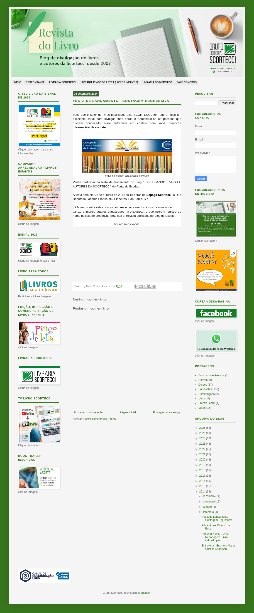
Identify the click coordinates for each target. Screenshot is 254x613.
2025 (202, 433)
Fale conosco (187, 82)
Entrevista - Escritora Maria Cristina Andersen (218, 547)
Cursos (202, 384)
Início (17, 82)
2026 (202, 427)
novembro (209, 501)
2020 (202, 459)
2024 (202, 438)
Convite (203, 380)
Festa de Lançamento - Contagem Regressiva (217, 518)
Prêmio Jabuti (206, 403)
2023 (202, 443)
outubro (207, 506)
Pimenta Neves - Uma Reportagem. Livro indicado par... (215, 537)
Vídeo (201, 407)
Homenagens (206, 394)
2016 (202, 481)
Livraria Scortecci (62, 82)
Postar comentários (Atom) (99, 419)
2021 (202, 454)
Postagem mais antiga (166, 412)
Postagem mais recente (88, 412)
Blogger (146, 592)
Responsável (35, 82)
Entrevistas (205, 389)
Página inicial (128, 412)
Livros (202, 398)
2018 (202, 470)
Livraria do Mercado (157, 82)
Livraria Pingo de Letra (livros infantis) (109, 82)
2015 (202, 486)
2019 (202, 465)
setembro (209, 512)
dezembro (209, 496)
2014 (202, 491)
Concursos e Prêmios (211, 375)
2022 (202, 449)
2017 (202, 475)
